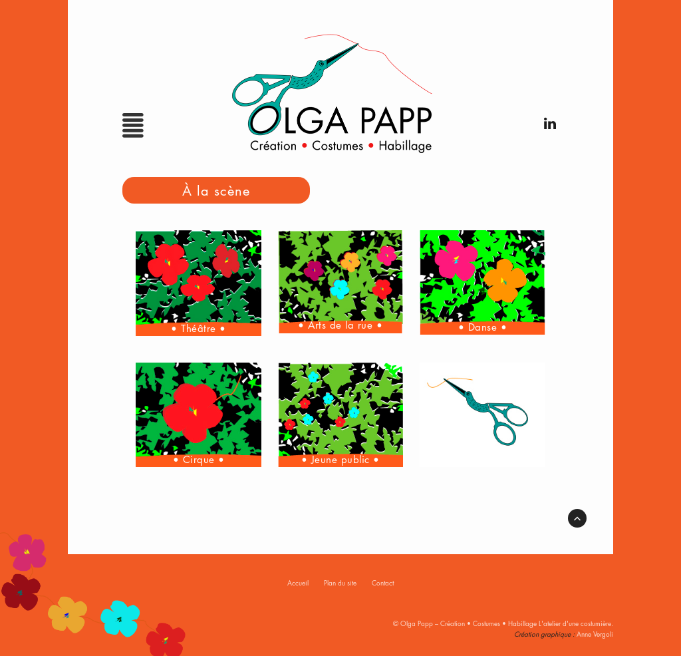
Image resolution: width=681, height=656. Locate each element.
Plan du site (340, 582)
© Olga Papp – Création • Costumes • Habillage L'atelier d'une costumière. (503, 623)
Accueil (298, 582)
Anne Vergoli (595, 634)
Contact (383, 582)
